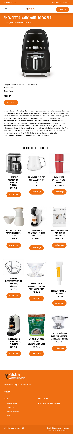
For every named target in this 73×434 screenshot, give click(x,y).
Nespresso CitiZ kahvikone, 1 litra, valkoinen (14, 341)
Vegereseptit (12, 407)
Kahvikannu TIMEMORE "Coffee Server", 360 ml (36, 180)
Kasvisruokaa (12, 403)
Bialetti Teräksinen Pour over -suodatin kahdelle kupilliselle (59, 336)
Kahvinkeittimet (31, 85)
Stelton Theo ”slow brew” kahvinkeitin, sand (13, 233)
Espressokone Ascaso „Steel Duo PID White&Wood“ (59, 233)
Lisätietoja (10, 102)
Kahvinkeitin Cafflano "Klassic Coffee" (59, 180)
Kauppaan (63, 9)
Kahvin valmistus (19, 85)
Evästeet (65, 428)
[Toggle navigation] (6, 9)
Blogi (9, 415)
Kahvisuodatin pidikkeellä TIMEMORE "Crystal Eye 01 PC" (36, 286)
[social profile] (18, 2)
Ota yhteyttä (56, 428)
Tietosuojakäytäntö (53, 430)
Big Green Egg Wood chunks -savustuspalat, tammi (36, 341)
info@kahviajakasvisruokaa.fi (60, 2)
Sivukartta (65, 430)
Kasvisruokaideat (13, 411)
